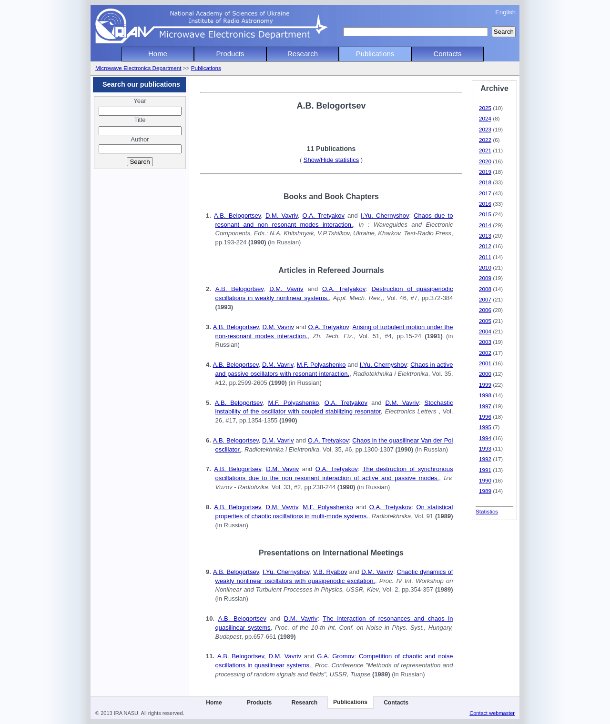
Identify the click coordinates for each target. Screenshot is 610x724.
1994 (485, 438)
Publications (375, 54)
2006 (485, 310)
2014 (485, 225)
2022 (485, 140)
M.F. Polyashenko (321, 364)
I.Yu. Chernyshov (385, 215)
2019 (485, 172)
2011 (485, 257)
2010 (485, 267)
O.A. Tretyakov (324, 215)
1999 (485, 385)
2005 (485, 321)
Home (157, 54)
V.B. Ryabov (330, 571)
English (505, 12)
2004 (485, 331)
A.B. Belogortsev (237, 215)
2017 (485, 193)
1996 (485, 416)
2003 (485, 342)
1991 (485, 470)
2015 (485, 214)
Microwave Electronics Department (138, 68)
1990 (485, 480)
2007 (485, 299)
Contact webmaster (492, 713)
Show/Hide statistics (331, 159)
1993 (485, 448)
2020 (485, 161)
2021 (485, 150)
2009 (485, 278)
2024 (485, 118)
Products (230, 54)
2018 (485, 182)
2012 (485, 246)
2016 (485, 204)
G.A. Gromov (335, 656)
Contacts (448, 54)
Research (302, 54)
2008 (485, 289)
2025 (485, 108)
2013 (485, 235)
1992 (485, 459)
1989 (485, 491)
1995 (485, 427)
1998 (485, 395)
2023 (485, 129)
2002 (485, 353)
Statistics (487, 511)
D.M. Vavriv (281, 215)
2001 (485, 363)
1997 (485, 406)
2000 (485, 374)
